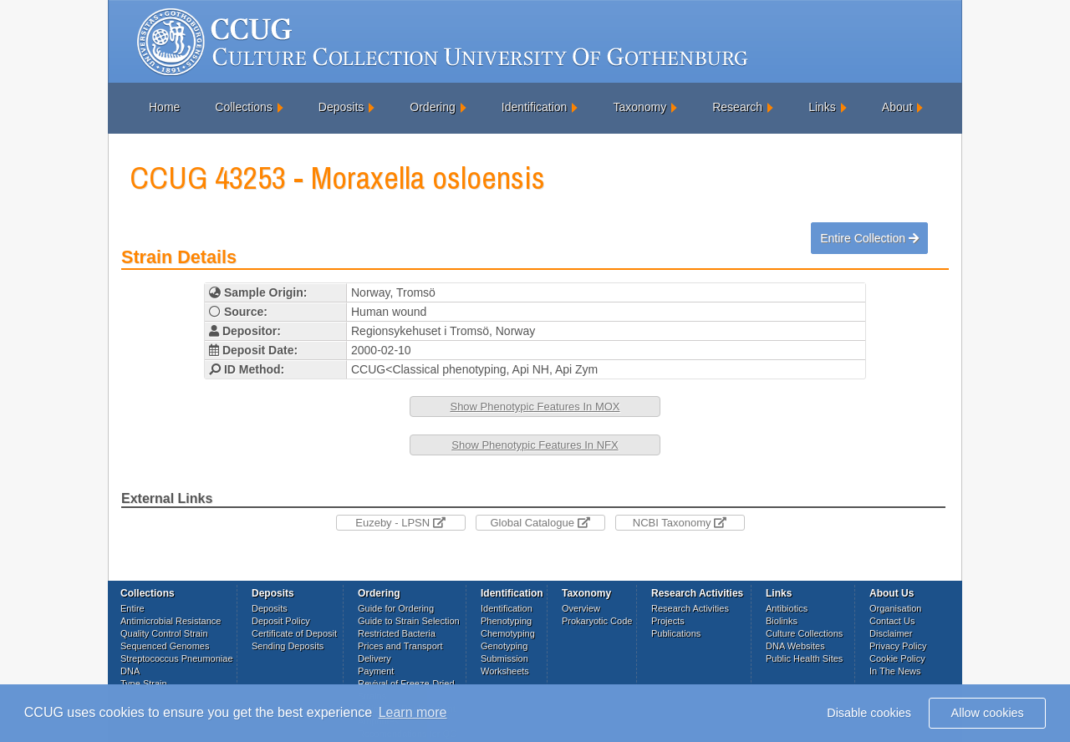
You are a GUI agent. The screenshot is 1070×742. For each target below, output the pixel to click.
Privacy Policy (897, 646)
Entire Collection (869, 238)
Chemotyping (508, 633)
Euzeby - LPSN (400, 522)
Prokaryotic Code (597, 621)
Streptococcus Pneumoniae (176, 658)
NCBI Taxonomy (679, 522)
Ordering (432, 107)
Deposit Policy (281, 621)
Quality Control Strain (164, 633)
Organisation (895, 608)
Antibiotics (787, 608)
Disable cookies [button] (869, 712)
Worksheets (505, 671)
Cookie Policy (897, 658)
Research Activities (690, 608)
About (897, 107)
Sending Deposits (288, 646)
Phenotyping (506, 621)
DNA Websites (795, 646)
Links (822, 107)
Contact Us (892, 621)
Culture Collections (804, 633)
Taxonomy (639, 107)
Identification (535, 107)
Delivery (374, 658)
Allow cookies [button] (987, 712)
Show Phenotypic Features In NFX (534, 445)
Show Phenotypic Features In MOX (534, 406)
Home (164, 107)
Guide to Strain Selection (409, 621)
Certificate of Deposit (294, 633)
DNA (130, 671)
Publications (676, 633)
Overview (581, 608)
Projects (668, 621)
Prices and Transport (400, 646)
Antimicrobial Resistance (170, 621)
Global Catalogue (539, 522)
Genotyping (504, 646)
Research (737, 107)
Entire (132, 608)
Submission (504, 658)
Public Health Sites (804, 658)
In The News (895, 671)
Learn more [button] (413, 712)
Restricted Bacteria (397, 633)
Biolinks (781, 621)
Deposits (341, 107)
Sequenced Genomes (164, 646)
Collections (243, 107)
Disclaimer (890, 633)
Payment (376, 671)
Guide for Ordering (396, 608)
